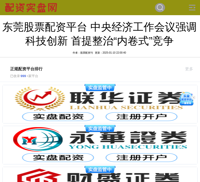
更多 (191, 69)
